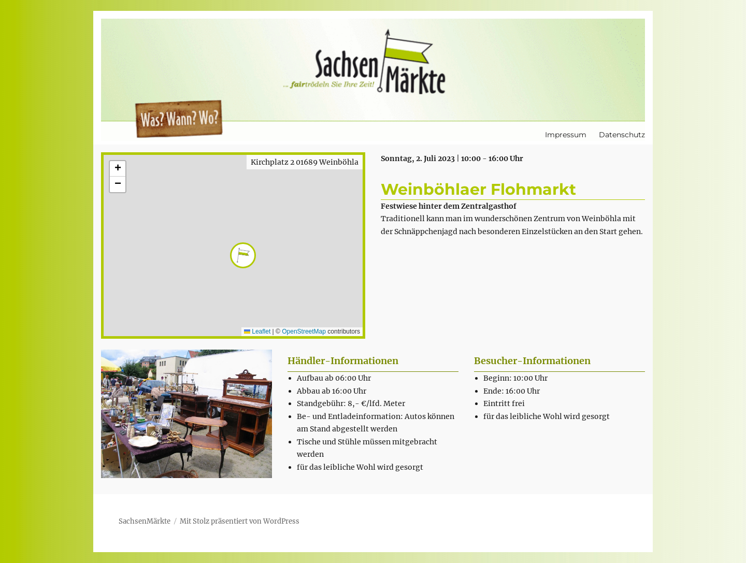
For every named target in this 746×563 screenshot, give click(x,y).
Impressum (565, 134)
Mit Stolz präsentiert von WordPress (239, 521)
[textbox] (378, 422)
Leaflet (257, 331)
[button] (233, 245)
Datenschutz (622, 134)
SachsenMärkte (144, 521)
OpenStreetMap (304, 331)
